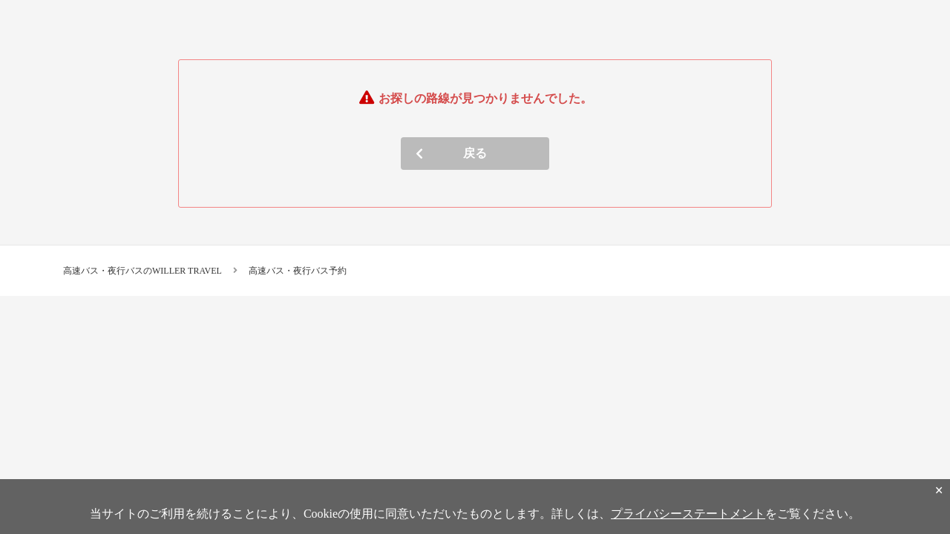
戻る (475, 153)
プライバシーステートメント (688, 513)
